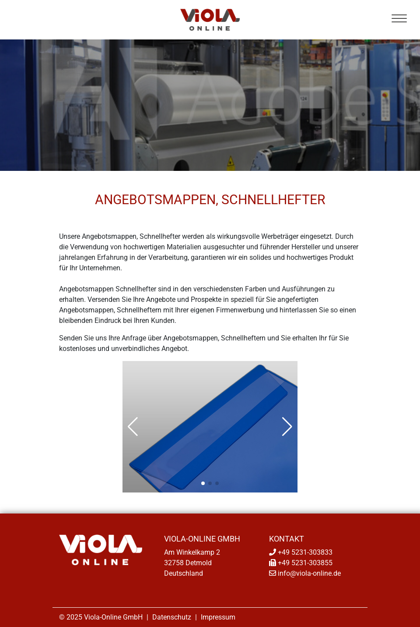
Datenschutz (171, 617)
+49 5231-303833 (305, 552)
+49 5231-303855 (305, 563)
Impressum (218, 617)
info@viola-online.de (309, 573)
